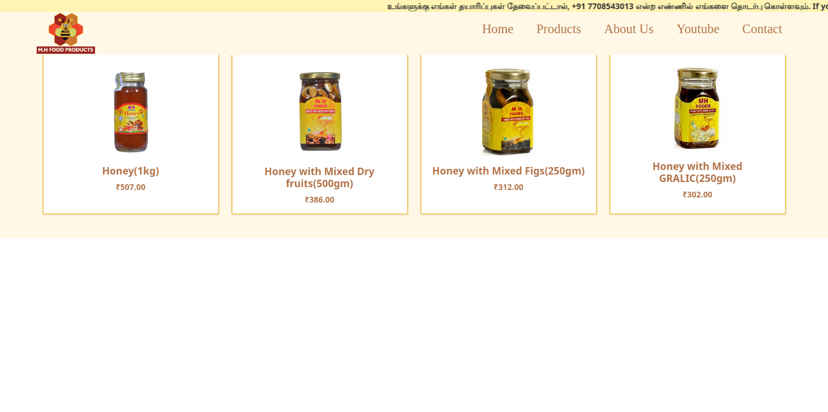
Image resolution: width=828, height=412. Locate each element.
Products (559, 29)
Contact (762, 29)
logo (66, 33)
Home (498, 29)
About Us (628, 29)
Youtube (697, 29)
